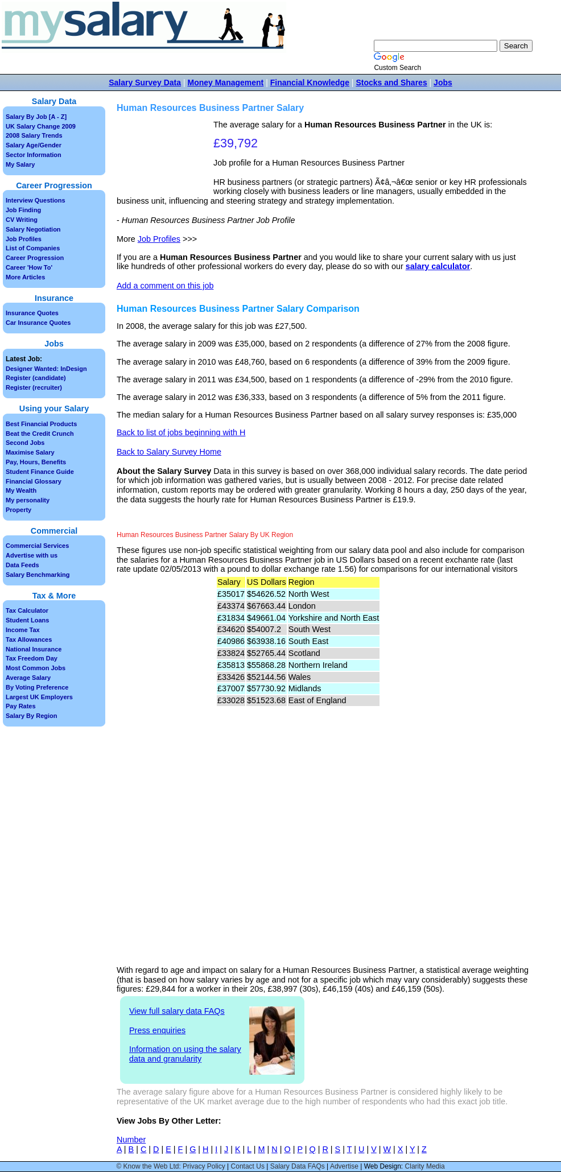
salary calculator (438, 266)
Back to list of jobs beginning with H (181, 432)
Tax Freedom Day (31, 658)
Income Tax (23, 629)
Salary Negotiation (33, 229)
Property (18, 509)
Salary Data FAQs (297, 1166)
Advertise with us (31, 555)
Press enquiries (157, 1030)
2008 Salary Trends (34, 135)
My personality (28, 500)
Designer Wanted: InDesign (46, 368)
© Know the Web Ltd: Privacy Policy (170, 1166)
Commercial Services (37, 545)
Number (131, 1139)
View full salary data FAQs (177, 1011)
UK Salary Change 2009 (41, 126)
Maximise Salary (30, 452)
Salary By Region (31, 715)
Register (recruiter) (34, 387)
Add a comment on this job (165, 285)
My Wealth (21, 490)
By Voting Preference (37, 687)
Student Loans (27, 620)
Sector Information (33, 154)
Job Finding (23, 210)
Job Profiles (159, 239)
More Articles (25, 277)
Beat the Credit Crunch (40, 433)
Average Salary (28, 677)
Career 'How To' (29, 267)
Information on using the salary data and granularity (185, 1054)
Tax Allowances (29, 639)
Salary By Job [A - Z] (36, 116)
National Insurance (33, 649)
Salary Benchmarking (38, 574)
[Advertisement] (166, 155)
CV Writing (22, 219)
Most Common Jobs (35, 668)
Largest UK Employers (39, 697)
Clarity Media (425, 1166)
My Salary (20, 164)
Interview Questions (35, 200)
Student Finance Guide (40, 471)
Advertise (344, 1166)
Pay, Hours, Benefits (36, 462)
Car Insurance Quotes (38, 322)
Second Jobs (25, 442)
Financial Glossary (33, 481)
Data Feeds (22, 565)
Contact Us (248, 1166)
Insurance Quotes (32, 312)
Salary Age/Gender (33, 145)
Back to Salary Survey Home (169, 451)
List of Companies (33, 248)
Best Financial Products (41, 423)
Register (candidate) (36, 377)
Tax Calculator (27, 610)
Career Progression (35, 257)
